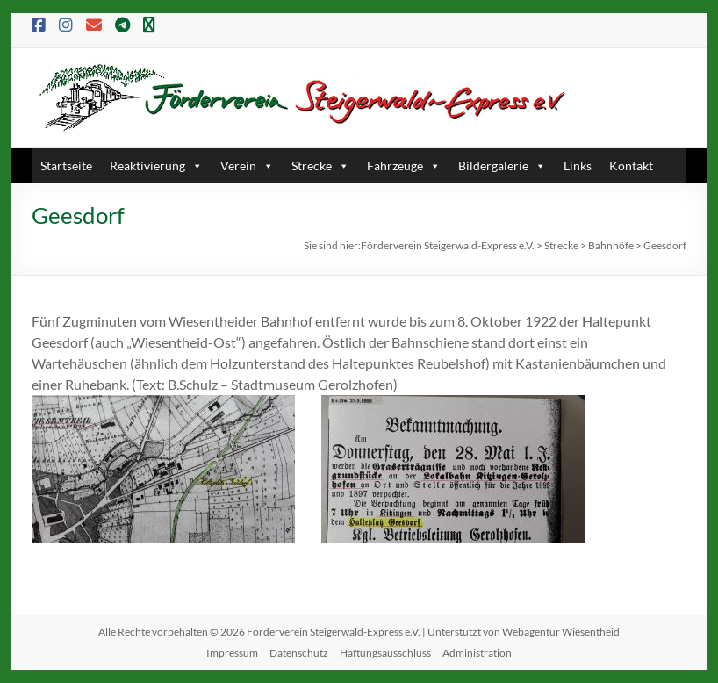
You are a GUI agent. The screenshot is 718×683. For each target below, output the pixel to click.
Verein (247, 165)
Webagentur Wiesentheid (561, 631)
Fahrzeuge (404, 165)
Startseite (66, 165)
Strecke (320, 165)
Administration (477, 652)
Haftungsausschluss (385, 652)
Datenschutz (298, 652)
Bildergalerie (502, 165)
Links (578, 165)
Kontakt (631, 165)
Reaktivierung (156, 165)
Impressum (232, 652)
